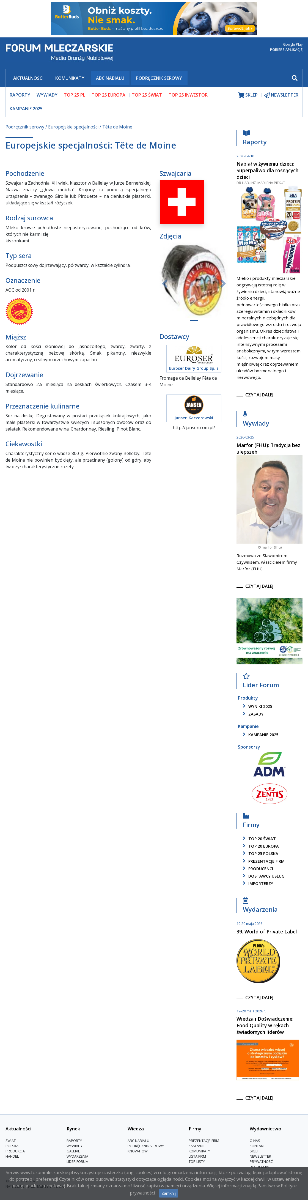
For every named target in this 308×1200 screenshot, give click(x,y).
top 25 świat (147, 95)
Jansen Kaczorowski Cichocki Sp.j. (193, 420)
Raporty (255, 139)
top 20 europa (260, 846)
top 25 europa (108, 95)
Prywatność (261, 1161)
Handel (12, 1156)
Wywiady (256, 420)
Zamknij (168, 1193)
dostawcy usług (263, 876)
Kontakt (257, 1145)
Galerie (73, 1151)
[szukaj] (267, 78)
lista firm (197, 1156)
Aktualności (28, 78)
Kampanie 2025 (26, 109)
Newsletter (260, 1156)
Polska (12, 1145)
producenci (257, 868)
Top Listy (197, 1161)
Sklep (255, 1151)
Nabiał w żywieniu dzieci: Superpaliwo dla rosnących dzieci (267, 170)
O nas (255, 1140)
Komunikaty (69, 78)
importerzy (257, 883)
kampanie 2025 (259, 734)
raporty (20, 95)
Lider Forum (261, 682)
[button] (165, 283)
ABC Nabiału (110, 78)
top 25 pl (74, 95)
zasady (252, 714)
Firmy (251, 822)
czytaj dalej (259, 395)
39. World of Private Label (267, 931)
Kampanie (197, 1145)
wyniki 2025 (256, 706)
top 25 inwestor (188, 95)
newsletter (281, 95)
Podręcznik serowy (159, 78)
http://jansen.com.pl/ (194, 427)
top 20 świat (258, 838)
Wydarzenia (260, 906)
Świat (11, 1140)
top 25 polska (259, 853)
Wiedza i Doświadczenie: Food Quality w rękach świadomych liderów (265, 1025)
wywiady (47, 95)
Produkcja (15, 1151)
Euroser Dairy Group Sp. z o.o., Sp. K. (194, 371)
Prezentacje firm (263, 861)
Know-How (138, 1151)
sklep (248, 95)
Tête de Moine (117, 127)
